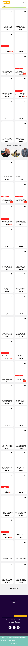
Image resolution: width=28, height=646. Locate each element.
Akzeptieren (14, 643)
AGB (14, 607)
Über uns (14, 598)
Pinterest (18, 627)
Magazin (14, 602)
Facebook (14, 627)
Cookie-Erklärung (10, 640)
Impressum (14, 611)
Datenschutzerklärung (14, 609)
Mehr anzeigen (14, 588)
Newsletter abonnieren (20, 616)
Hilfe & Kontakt (14, 600)
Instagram (10, 627)
